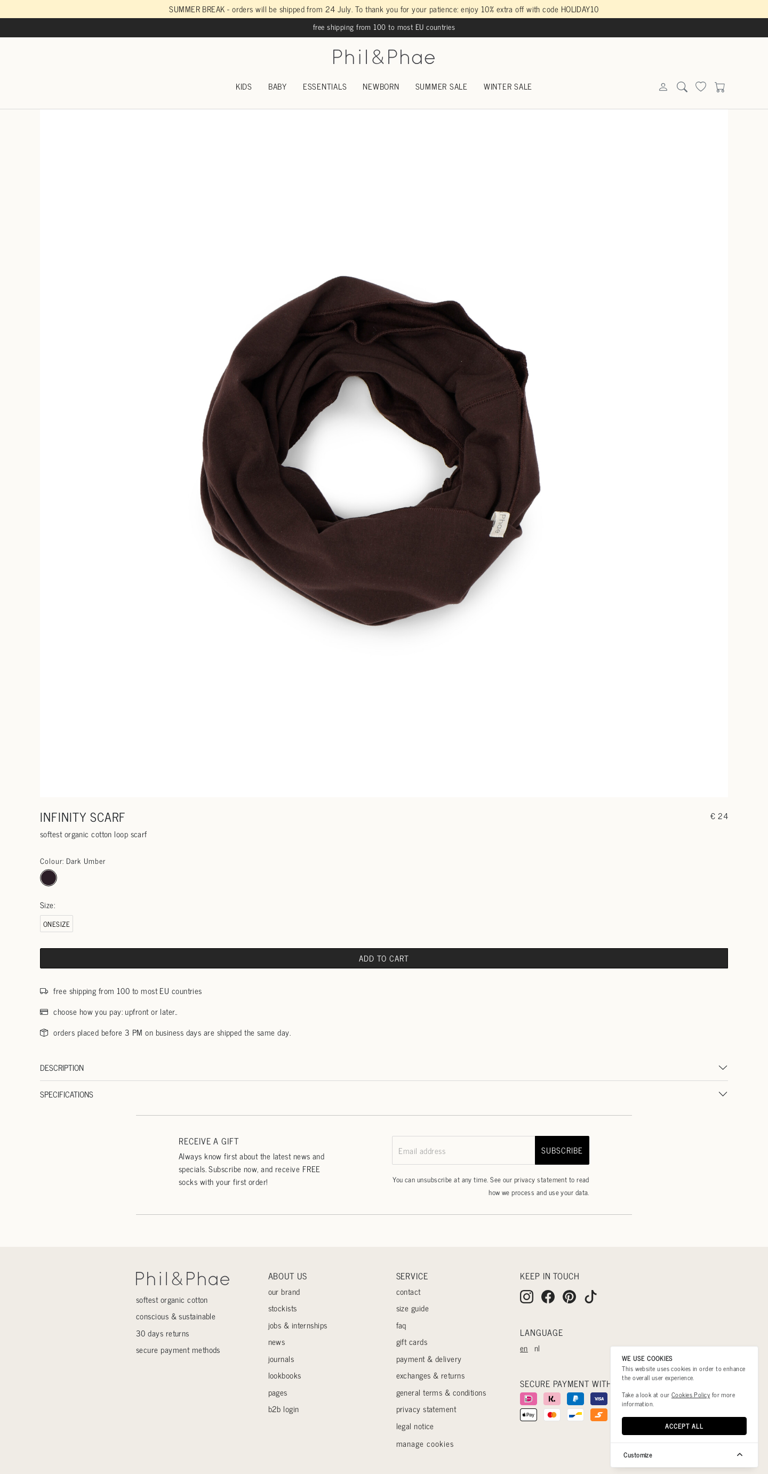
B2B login (283, 1408)
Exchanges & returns (430, 1375)
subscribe (561, 1150)
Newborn (381, 86)
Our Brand (284, 1291)
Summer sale (441, 86)
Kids (244, 86)
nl (537, 1348)
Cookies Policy (690, 1394)
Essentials (325, 86)
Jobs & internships (297, 1325)
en (524, 1348)
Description (62, 1067)
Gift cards (412, 1341)
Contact (408, 1291)
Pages (277, 1392)
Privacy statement (426, 1408)
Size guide (412, 1308)
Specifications (66, 1094)
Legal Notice (415, 1425)
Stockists (282, 1308)
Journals (281, 1358)
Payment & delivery (429, 1358)
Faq (401, 1325)
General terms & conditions (441, 1392)
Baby (277, 86)
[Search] (663, 87)
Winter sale (508, 86)
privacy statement (540, 1179)
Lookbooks (284, 1375)
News (276, 1341)
